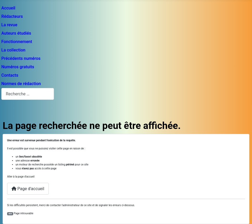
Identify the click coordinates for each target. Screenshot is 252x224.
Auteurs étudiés (16, 33)
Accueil (8, 8)
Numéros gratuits (17, 66)
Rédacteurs (12, 16)
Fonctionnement (16, 41)
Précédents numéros (21, 58)
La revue (9, 24)
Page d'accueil (28, 188)
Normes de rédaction (21, 83)
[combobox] (27, 94)
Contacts (9, 75)
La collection (13, 50)
